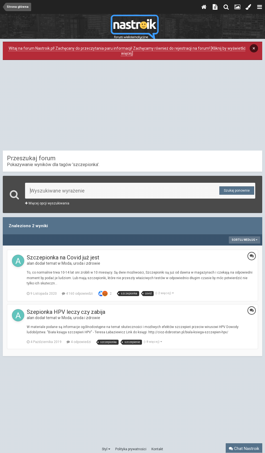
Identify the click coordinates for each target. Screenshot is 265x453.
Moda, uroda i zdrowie (81, 263)
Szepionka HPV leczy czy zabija (66, 312)
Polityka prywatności (130, 449)
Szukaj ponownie (237, 190)
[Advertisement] (132, 107)
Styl (106, 449)
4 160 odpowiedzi (77, 294)
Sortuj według (244, 239)
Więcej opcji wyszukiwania (47, 203)
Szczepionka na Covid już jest (63, 257)
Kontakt (157, 449)
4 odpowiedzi (79, 342)
